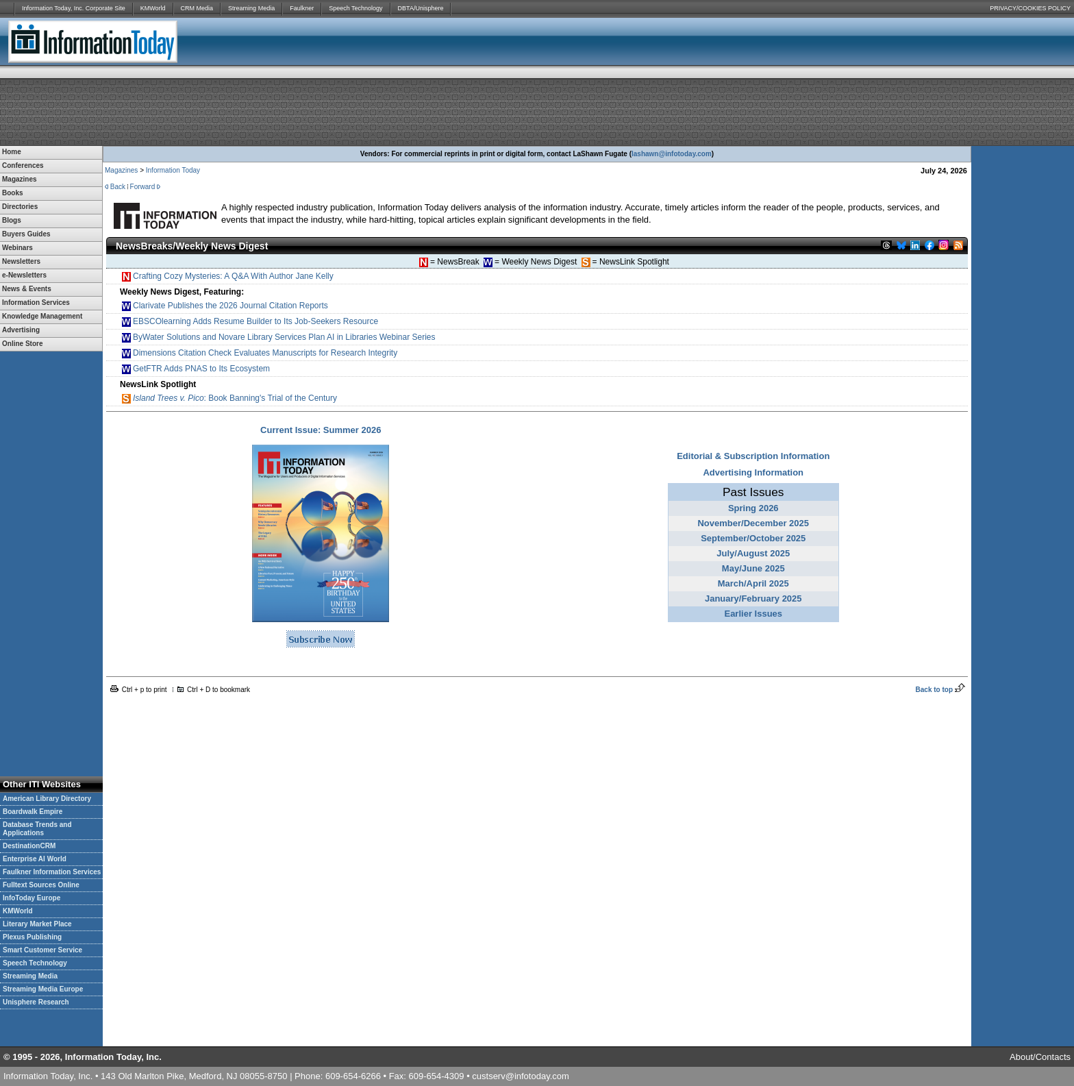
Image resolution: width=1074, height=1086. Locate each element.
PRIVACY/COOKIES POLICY (1030, 8)
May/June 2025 (753, 568)
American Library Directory (47, 798)
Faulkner (302, 8)
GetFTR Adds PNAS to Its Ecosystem (196, 369)
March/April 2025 (753, 583)
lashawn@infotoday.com (672, 154)
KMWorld (153, 8)
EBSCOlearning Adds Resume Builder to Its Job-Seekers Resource (250, 322)
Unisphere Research (36, 1002)
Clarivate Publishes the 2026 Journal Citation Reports (225, 306)
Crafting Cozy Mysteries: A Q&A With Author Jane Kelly (228, 276)
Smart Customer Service (42, 950)
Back (117, 186)
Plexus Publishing (32, 937)
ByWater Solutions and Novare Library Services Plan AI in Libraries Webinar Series (279, 337)
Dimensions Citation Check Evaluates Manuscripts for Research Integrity (259, 353)
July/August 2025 (753, 553)
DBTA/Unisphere (421, 8)
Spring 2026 (753, 508)
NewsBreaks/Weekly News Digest (192, 245)
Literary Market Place (37, 924)
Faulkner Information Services (52, 872)
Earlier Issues (753, 613)
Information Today (173, 170)
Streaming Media (251, 8)
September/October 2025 (753, 538)
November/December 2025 (753, 523)
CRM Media (197, 8)
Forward (142, 186)
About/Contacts (1040, 1057)
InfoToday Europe (31, 898)
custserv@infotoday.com (520, 1076)
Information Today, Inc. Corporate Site (73, 8)
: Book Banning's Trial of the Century (229, 398)
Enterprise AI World (34, 859)
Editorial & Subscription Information (753, 456)
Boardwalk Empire (32, 811)
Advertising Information (753, 472)
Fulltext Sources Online (41, 885)
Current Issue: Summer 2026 (320, 430)
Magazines (121, 170)
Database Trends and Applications (37, 829)
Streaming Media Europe (43, 989)
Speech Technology (355, 8)
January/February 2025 (753, 598)
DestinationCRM (29, 846)
